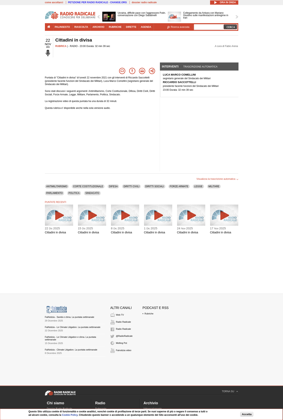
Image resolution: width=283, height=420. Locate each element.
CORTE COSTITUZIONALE (88, 186)
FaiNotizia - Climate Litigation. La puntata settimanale (71, 349)
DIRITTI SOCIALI (154, 186)
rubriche (115, 27)
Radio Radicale (123, 322)
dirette (131, 27)
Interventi (170, 66)
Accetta (247, 414)
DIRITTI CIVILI (131, 186)
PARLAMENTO (54, 193)
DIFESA (113, 186)
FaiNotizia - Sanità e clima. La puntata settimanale (69, 317)
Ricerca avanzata (180, 27)
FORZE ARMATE (179, 186)
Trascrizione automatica (200, 66)
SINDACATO (92, 193)
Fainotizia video (123, 350)
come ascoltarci (54, 2)
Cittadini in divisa (55, 232)
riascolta (81, 27)
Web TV (120, 315)
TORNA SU (228, 391)
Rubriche (149, 313)
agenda (146, 27)
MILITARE (213, 186)
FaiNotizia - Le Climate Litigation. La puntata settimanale (73, 327)
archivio (98, 27)
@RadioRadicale (124, 336)
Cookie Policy (70, 415)
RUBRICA (60, 46)
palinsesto (62, 27)
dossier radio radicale (144, 2)
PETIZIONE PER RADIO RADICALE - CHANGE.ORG (97, 2)
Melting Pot (121, 343)
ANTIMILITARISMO (56, 186)
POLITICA (74, 193)
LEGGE (198, 186)
